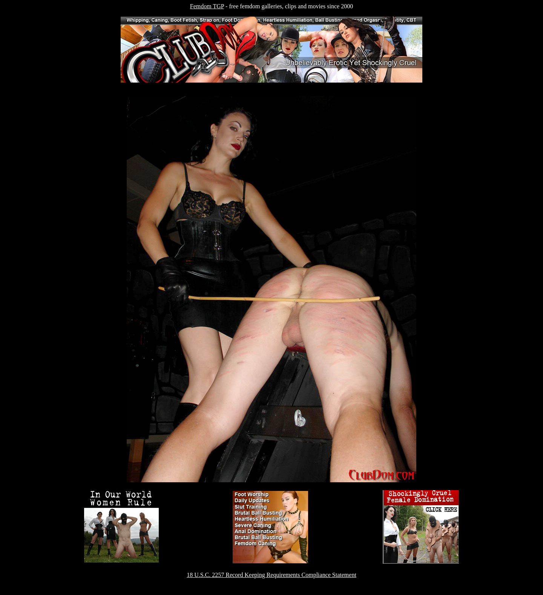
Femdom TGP (207, 6)
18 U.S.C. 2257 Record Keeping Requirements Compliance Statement (271, 575)
